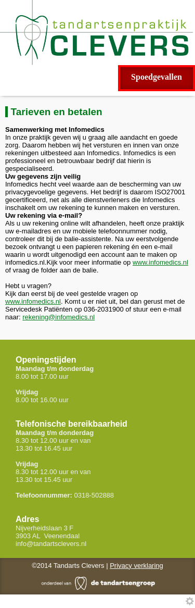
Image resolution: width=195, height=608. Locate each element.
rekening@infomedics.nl (58, 317)
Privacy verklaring (136, 565)
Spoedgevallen (156, 76)
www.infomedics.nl (160, 262)
